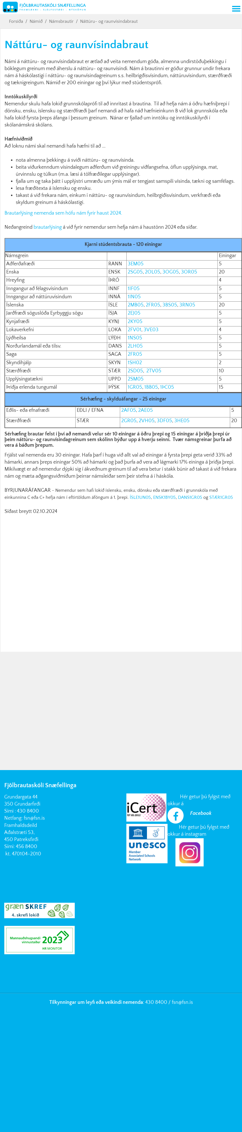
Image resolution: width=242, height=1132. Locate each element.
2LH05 (135, 346)
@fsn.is (185, 1002)
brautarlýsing (48, 227)
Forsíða (16, 21)
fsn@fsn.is (34, 818)
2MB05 (136, 305)
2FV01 (134, 330)
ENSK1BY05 (164, 497)
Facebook (201, 813)
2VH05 (146, 421)
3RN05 (187, 305)
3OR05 (189, 272)
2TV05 (153, 371)
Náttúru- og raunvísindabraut (109, 21)
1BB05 (151, 387)
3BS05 (169, 305)
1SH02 (135, 363)
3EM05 (136, 264)
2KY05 (134, 321)
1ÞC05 (167, 387)
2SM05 (136, 379)
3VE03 (151, 330)
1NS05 (134, 338)
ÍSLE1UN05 (140, 497)
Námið (36, 21)
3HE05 (182, 421)
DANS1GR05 (190, 497)
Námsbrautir (61, 21)
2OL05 (152, 272)
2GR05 (129, 421)
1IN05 (134, 297)
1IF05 (134, 289)
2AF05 (128, 410)
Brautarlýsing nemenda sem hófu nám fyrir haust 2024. (63, 213)
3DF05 (164, 421)
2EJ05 (133, 313)
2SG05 (135, 272)
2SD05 (135, 371)
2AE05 (145, 410)
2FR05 (153, 305)
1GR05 (135, 387)
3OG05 (170, 272)
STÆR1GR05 (221, 497)
